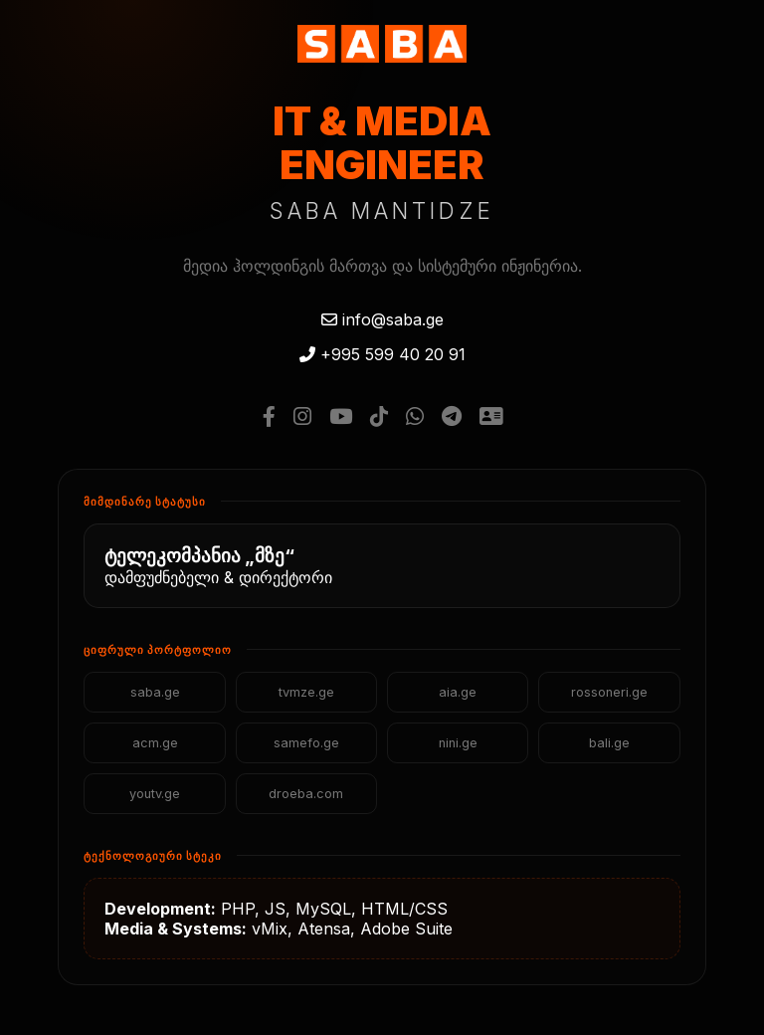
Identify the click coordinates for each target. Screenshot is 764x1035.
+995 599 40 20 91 (382, 354)
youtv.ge (154, 793)
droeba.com (306, 793)
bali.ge (609, 742)
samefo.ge (306, 742)
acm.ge (155, 742)
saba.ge (155, 692)
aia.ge (458, 692)
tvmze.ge (306, 692)
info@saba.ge (382, 319)
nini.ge (458, 742)
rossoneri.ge (609, 692)
